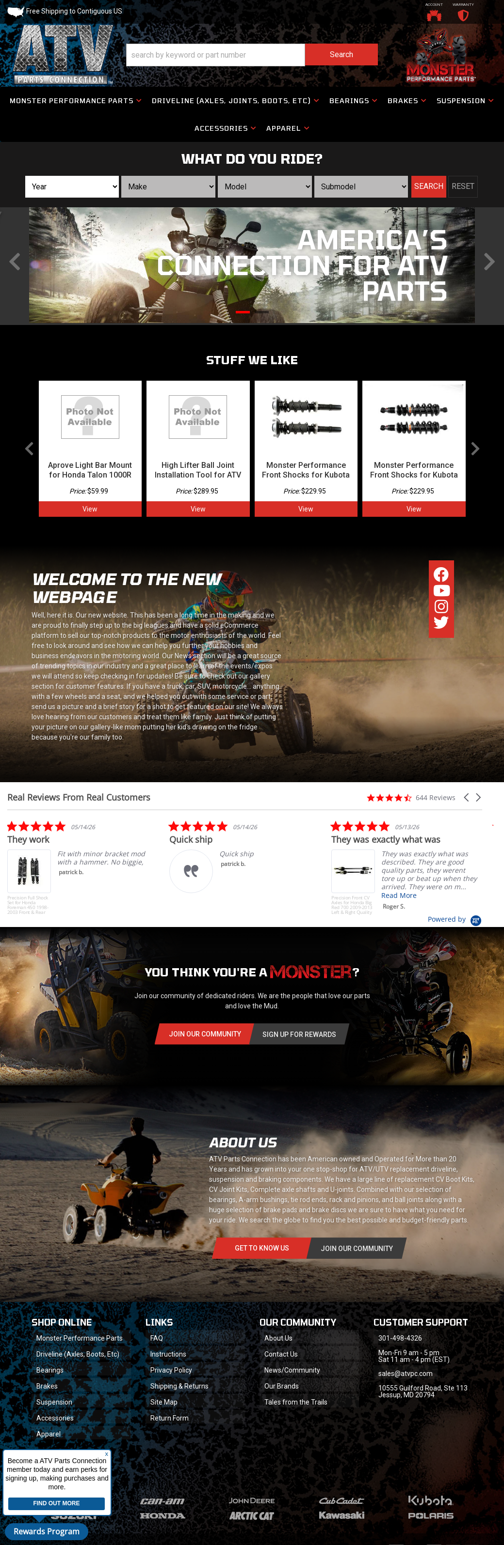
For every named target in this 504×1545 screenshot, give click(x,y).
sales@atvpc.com (405, 1373)
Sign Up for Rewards (299, 1034)
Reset (463, 186)
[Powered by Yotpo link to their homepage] (455, 919)
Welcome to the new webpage (126, 587)
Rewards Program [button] (47, 1531)
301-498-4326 (400, 1338)
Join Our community (205, 1034)
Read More (396, 895)
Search (428, 186)
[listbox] (72, 187)
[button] (252, 55)
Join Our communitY (357, 1248)
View (90, 509)
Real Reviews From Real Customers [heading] (78, 797)
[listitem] (80, 867)
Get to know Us (262, 1248)
